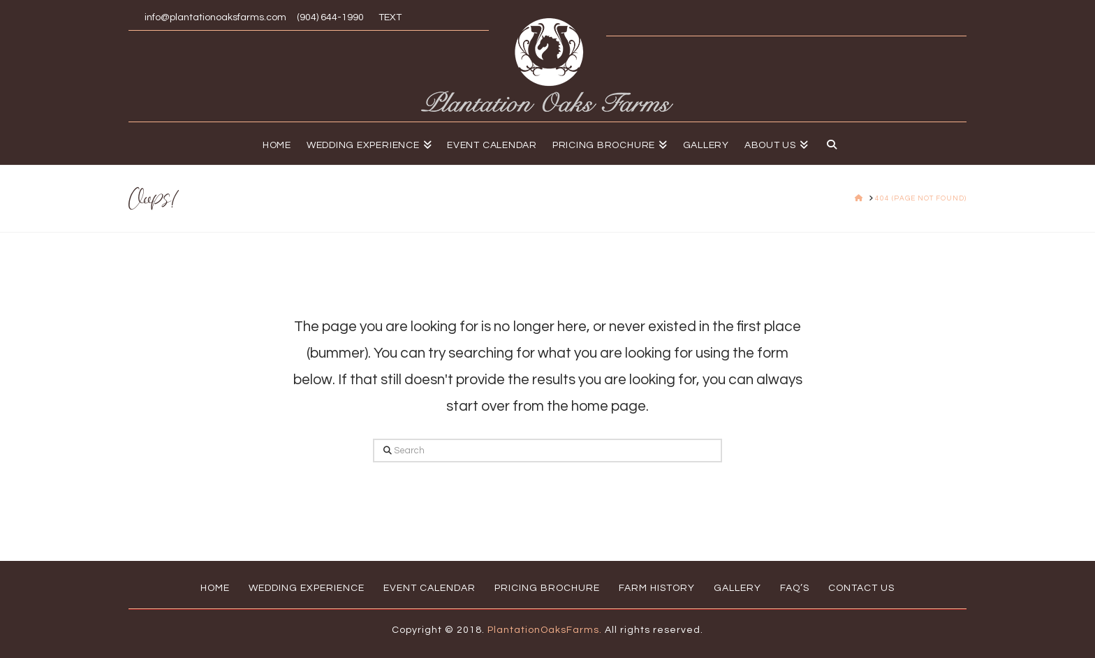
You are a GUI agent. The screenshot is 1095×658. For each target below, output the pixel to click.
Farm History (657, 588)
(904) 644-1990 (330, 17)
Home (215, 588)
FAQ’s (794, 588)
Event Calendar (429, 588)
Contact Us (861, 588)
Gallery (737, 588)
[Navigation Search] (827, 143)
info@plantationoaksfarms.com (215, 17)
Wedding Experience (307, 588)
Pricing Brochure (547, 588)
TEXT (388, 17)
